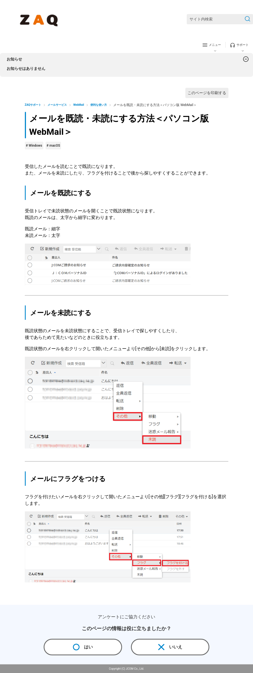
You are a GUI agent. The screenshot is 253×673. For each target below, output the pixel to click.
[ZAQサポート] (39, 19)
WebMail (78, 104)
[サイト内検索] (220, 19)
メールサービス (57, 104)
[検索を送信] (247, 19)
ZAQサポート (33, 104)
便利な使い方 (98, 104)
